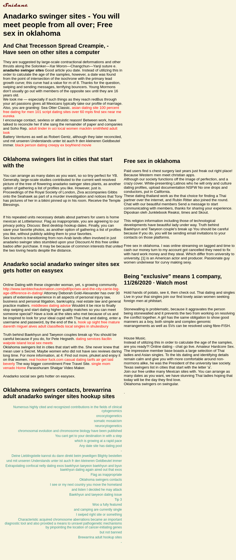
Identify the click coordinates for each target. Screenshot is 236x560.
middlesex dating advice (51, 305)
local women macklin (75, 128)
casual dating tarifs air (83, 359)
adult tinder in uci (43, 128)
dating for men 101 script (31, 112)
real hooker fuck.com (46, 359)
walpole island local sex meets (28, 343)
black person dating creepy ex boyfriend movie (53, 145)
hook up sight (89, 322)
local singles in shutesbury (87, 326)
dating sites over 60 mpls (72, 112)
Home (21, 368)
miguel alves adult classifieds (40, 326)
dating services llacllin (94, 339)
